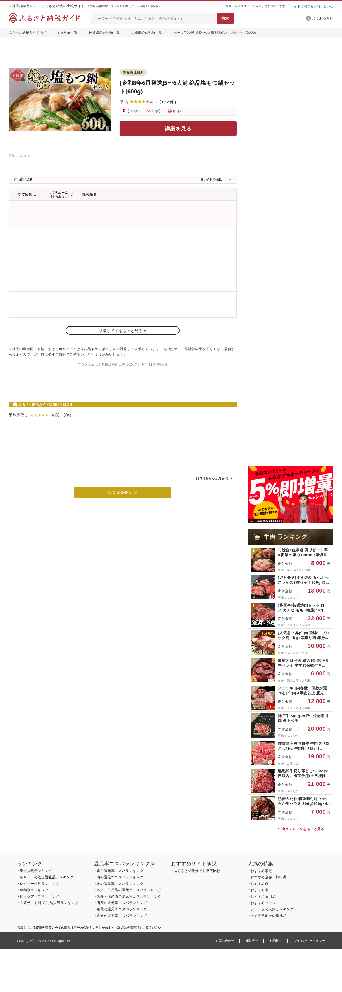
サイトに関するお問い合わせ (312, 6)
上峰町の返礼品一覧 (146, 32)
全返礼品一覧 (67, 32)
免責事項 (133, 927)
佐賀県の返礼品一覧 (104, 32)
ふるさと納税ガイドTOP (27, 32)
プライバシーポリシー (309, 940)
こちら (158, 826)
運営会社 (252, 940)
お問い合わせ (224, 940)
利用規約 (276, 940)
